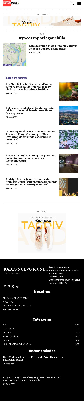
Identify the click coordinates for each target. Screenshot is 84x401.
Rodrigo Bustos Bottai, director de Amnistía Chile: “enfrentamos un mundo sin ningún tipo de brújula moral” (31, 182)
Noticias (7, 65)
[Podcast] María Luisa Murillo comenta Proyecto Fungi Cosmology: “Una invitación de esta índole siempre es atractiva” (30, 135)
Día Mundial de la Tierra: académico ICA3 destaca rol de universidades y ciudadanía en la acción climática (29, 87)
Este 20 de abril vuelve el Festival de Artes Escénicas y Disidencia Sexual (33, 358)
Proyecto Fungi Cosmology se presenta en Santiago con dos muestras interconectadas (30, 158)
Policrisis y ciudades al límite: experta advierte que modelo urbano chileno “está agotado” (30, 111)
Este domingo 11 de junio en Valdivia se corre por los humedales (53, 47)
